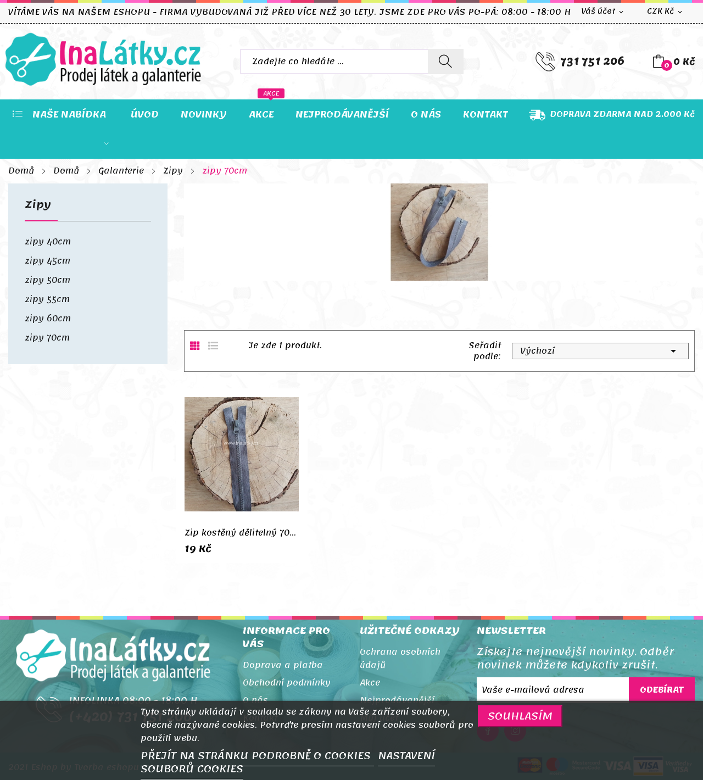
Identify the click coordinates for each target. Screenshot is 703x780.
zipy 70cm (47, 338)
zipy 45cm (47, 261)
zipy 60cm (48, 318)
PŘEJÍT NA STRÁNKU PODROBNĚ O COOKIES (257, 756)
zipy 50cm (47, 280)
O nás (255, 700)
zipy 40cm (48, 241)
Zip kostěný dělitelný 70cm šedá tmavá (242, 533)
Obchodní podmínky (287, 682)
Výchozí (600, 351)
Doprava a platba (283, 665)
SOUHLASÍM (520, 716)
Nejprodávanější (397, 700)
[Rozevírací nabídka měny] (665, 12)
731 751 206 (592, 61)
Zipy (38, 207)
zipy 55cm (47, 299)
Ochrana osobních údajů (400, 658)
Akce (370, 682)
